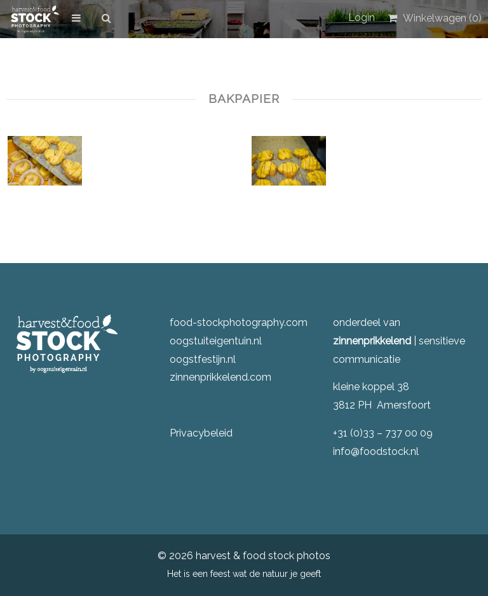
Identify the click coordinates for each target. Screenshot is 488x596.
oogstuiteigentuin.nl (216, 341)
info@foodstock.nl (376, 451)
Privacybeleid (201, 433)
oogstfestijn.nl (203, 359)
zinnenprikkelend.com (220, 377)
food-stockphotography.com (239, 322)
